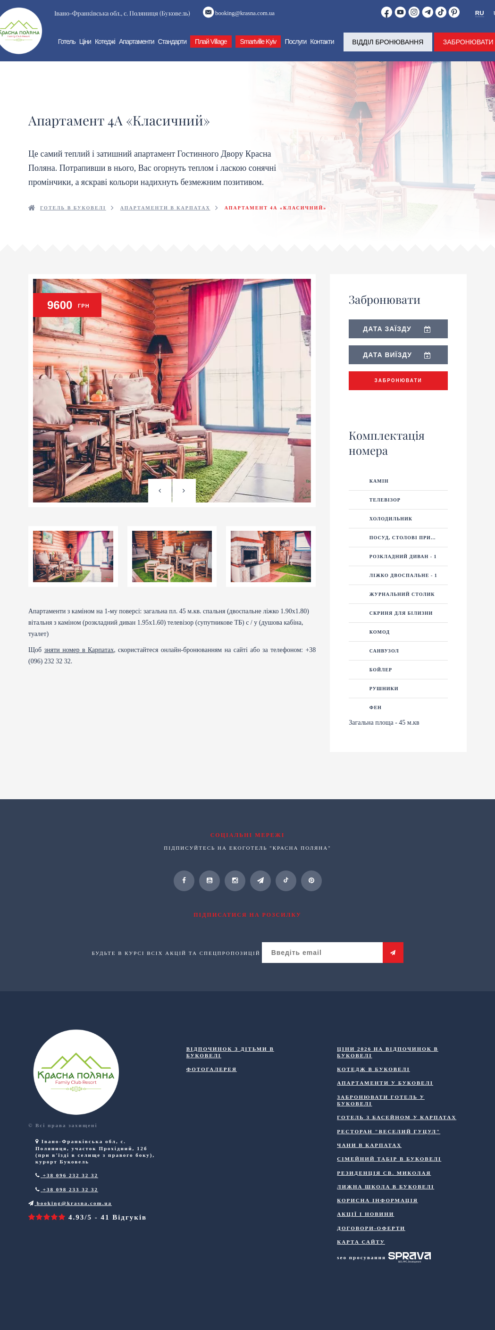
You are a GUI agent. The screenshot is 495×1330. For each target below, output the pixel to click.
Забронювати (398, 392)
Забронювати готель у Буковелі (381, 1112)
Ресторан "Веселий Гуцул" (388, 1143)
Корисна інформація (377, 1212)
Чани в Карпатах (369, 1157)
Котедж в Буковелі (373, 1081)
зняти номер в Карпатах (79, 674)
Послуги (294, 49)
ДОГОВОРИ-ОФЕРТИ (371, 1240)
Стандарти (171, 49)
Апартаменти (135, 49)
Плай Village (209, 49)
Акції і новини (365, 1226)
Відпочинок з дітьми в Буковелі (230, 1064)
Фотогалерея (211, 1081)
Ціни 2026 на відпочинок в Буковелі (387, 1064)
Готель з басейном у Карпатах (396, 1129)
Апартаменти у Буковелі (385, 1095)
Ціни (84, 49)
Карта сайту (361, 1254)
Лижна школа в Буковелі (385, 1199)
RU (480, 14)
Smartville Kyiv (257, 49)
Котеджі (103, 49)
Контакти (321, 49)
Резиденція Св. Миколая (384, 1185)
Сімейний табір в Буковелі (389, 1171)
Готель (65, 49)
